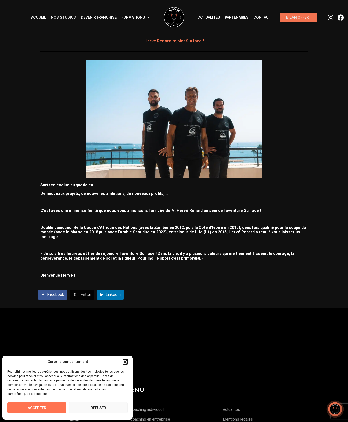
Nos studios (63, 17)
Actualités (209, 17)
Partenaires (237, 17)
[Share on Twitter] (82, 295)
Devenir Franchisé (99, 17)
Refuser (98, 408)
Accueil (38, 17)
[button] (125, 361)
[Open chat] (335, 409)
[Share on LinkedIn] (110, 295)
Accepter (37, 408)
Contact (262, 17)
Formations (136, 17)
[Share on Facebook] (52, 295)
